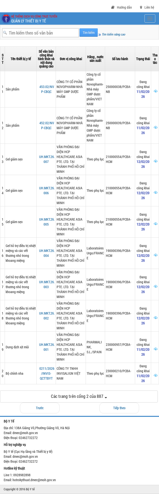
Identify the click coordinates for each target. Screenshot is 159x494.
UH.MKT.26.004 (47, 253)
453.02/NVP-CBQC (46, 89)
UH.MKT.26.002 (47, 315)
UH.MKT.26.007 (47, 159)
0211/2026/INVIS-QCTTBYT (46, 373)
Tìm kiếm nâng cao (111, 34)
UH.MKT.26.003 (47, 284)
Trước (40, 408)
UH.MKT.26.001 (47, 347)
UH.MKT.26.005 (47, 222)
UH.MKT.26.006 (47, 190)
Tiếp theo (119, 408)
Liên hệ (147, 7)
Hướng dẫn (121, 7)
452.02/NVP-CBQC (46, 125)
